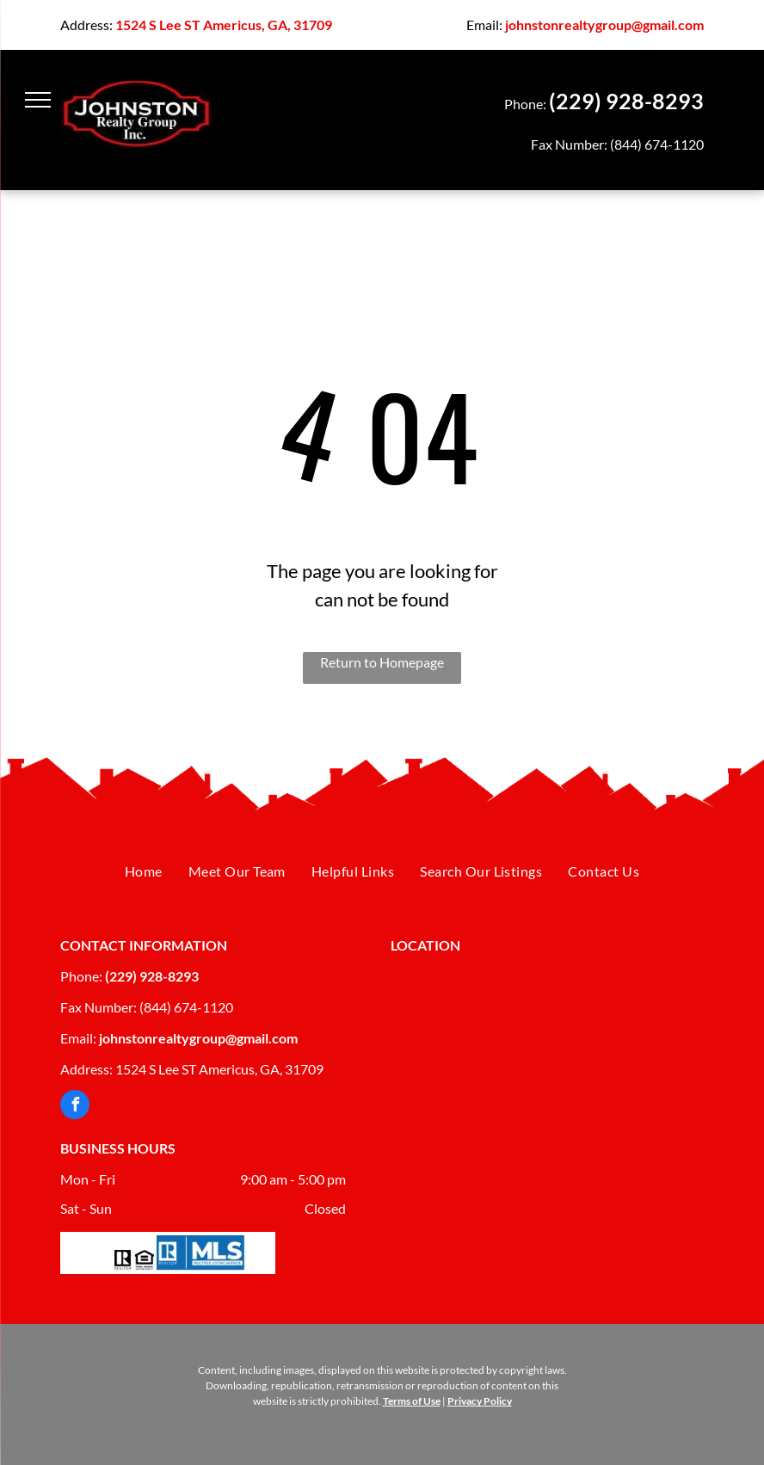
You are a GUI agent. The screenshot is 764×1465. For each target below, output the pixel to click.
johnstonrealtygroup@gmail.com (604, 24)
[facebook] (74, 1106)
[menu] (37, 99)
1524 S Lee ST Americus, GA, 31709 (223, 24)
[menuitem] (144, 872)
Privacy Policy (479, 1400)
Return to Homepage (382, 662)
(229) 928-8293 (626, 101)
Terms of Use (412, 1400)
